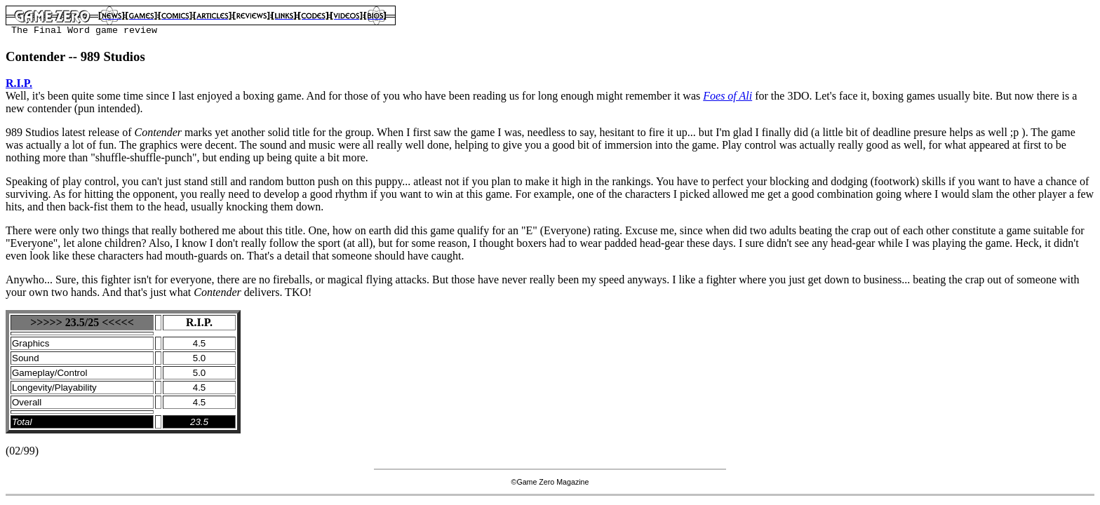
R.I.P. (19, 83)
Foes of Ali (727, 96)
